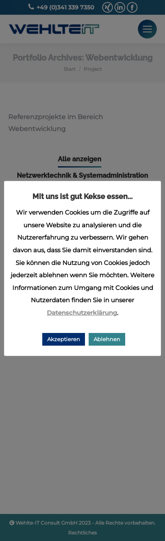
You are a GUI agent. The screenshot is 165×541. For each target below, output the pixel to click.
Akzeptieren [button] (63, 339)
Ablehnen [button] (107, 339)
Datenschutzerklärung (82, 313)
